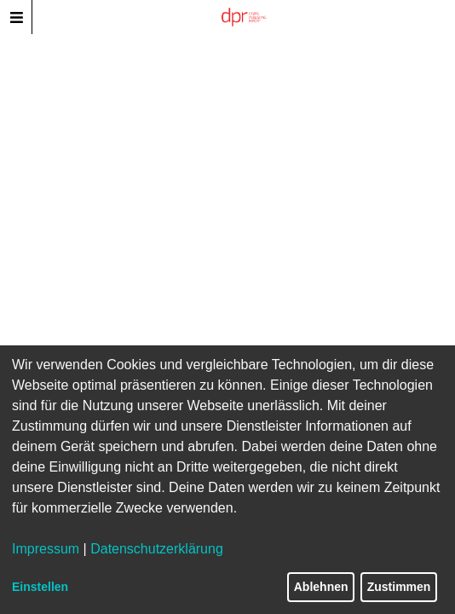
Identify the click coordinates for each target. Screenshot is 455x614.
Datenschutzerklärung (156, 549)
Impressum (45, 549)
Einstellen (40, 587)
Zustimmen (399, 587)
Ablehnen (321, 587)
